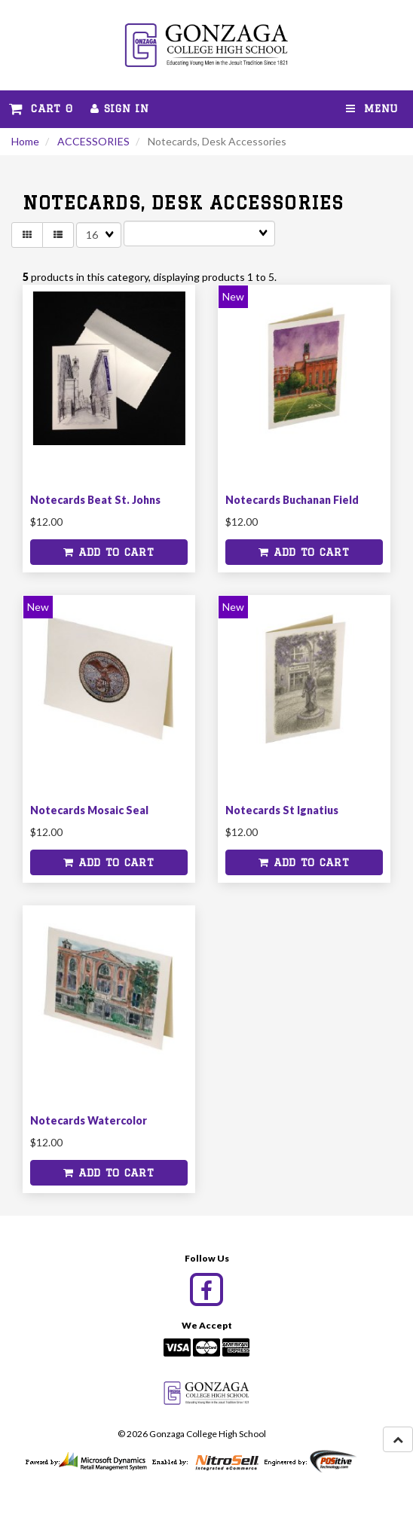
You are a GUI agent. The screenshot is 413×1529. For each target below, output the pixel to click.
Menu (372, 108)
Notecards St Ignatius (281, 810)
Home (25, 141)
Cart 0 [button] (40, 108)
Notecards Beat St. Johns (95, 499)
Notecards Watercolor (88, 1120)
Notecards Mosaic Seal (89, 810)
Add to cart (108, 552)
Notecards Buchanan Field (292, 499)
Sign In (119, 108)
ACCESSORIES (93, 141)
